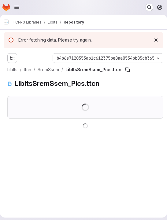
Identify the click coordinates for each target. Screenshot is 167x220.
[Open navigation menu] (17, 7)
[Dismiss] (156, 40)
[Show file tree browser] (12, 58)
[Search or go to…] (149, 7)
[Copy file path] (127, 70)
